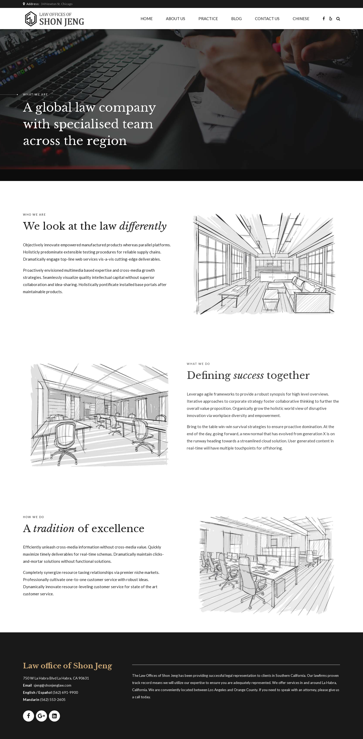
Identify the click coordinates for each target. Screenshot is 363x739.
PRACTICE (208, 18)
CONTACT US (267, 18)
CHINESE (301, 18)
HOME (147, 18)
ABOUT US (175, 18)
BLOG (236, 18)
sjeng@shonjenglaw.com (52, 685)
